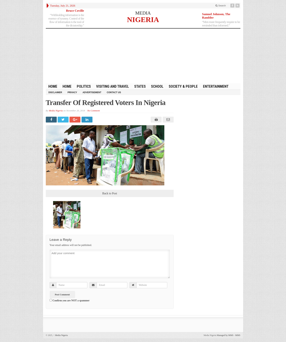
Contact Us (114, 92)
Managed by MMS (225, 335)
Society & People (183, 86)
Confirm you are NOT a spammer (70, 300)
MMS (237, 335)
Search (220, 5)
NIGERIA (143, 19)
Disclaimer (55, 92)
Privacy (72, 92)
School (157, 86)
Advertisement (92, 92)
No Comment (93, 110)
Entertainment (216, 86)
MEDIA (143, 13)
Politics (84, 86)
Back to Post (109, 193)
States (140, 86)
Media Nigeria (56, 110)
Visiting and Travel (112, 86)
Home (67, 86)
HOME (52, 86)
